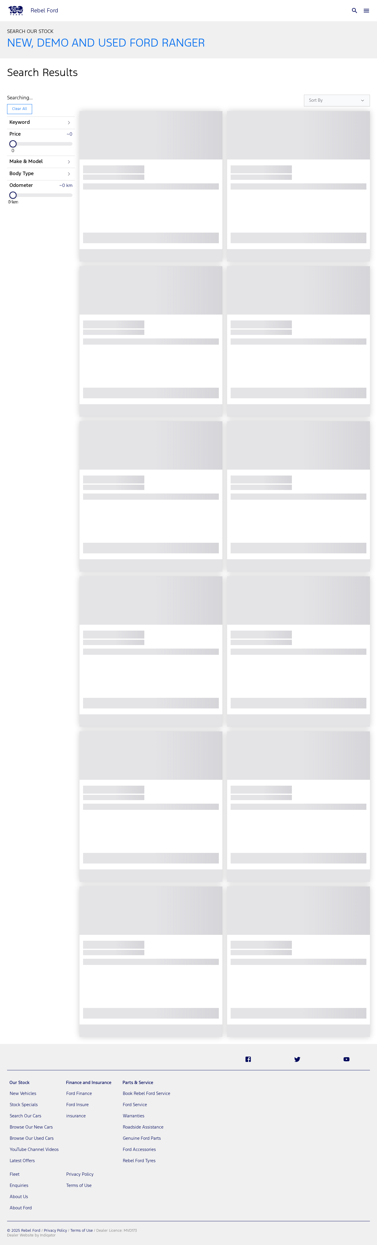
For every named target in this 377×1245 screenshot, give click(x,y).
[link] (34, 1093)
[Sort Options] (337, 100)
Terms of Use (81, 1230)
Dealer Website (20, 1235)
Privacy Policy (55, 1230)
